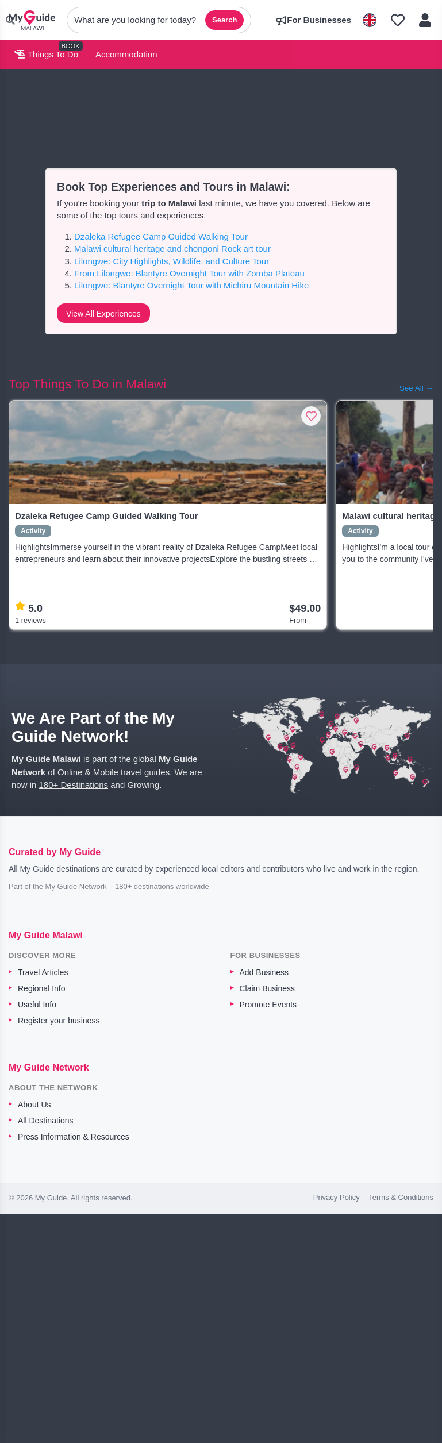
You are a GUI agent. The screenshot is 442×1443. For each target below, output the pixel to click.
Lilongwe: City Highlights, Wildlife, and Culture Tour (171, 261)
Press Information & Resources (73, 1136)
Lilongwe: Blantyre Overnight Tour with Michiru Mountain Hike (191, 285)
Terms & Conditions (400, 1197)
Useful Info (37, 1004)
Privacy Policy (336, 1197)
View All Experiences (103, 313)
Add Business (264, 972)
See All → (416, 388)
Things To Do (46, 54)
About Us (34, 1104)
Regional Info (42, 988)
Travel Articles (43, 972)
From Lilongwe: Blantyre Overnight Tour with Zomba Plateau (189, 273)
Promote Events (268, 1004)
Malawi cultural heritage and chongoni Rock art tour (172, 248)
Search (224, 20)
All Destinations (46, 1120)
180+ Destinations (74, 785)
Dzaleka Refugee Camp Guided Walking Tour (161, 236)
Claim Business (267, 988)
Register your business (58, 1020)
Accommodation (126, 54)
